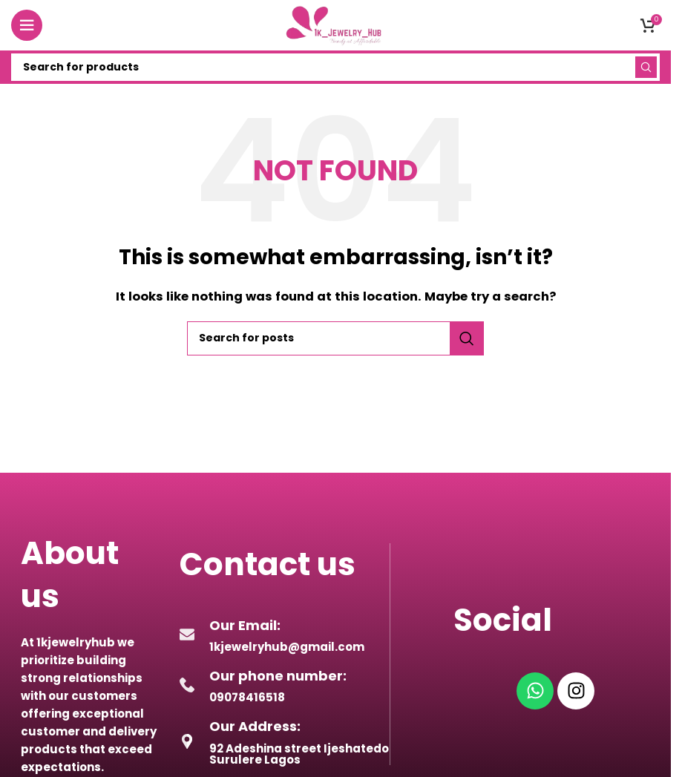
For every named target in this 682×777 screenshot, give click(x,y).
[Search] (335, 67)
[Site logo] (335, 24)
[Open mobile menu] (27, 25)
